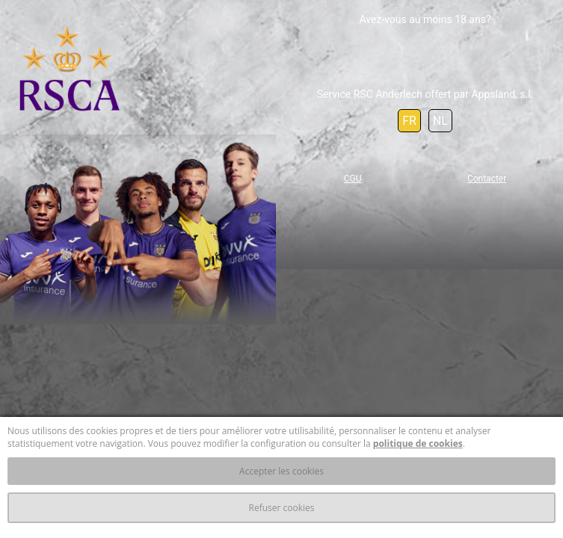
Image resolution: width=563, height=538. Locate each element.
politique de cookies (418, 443)
